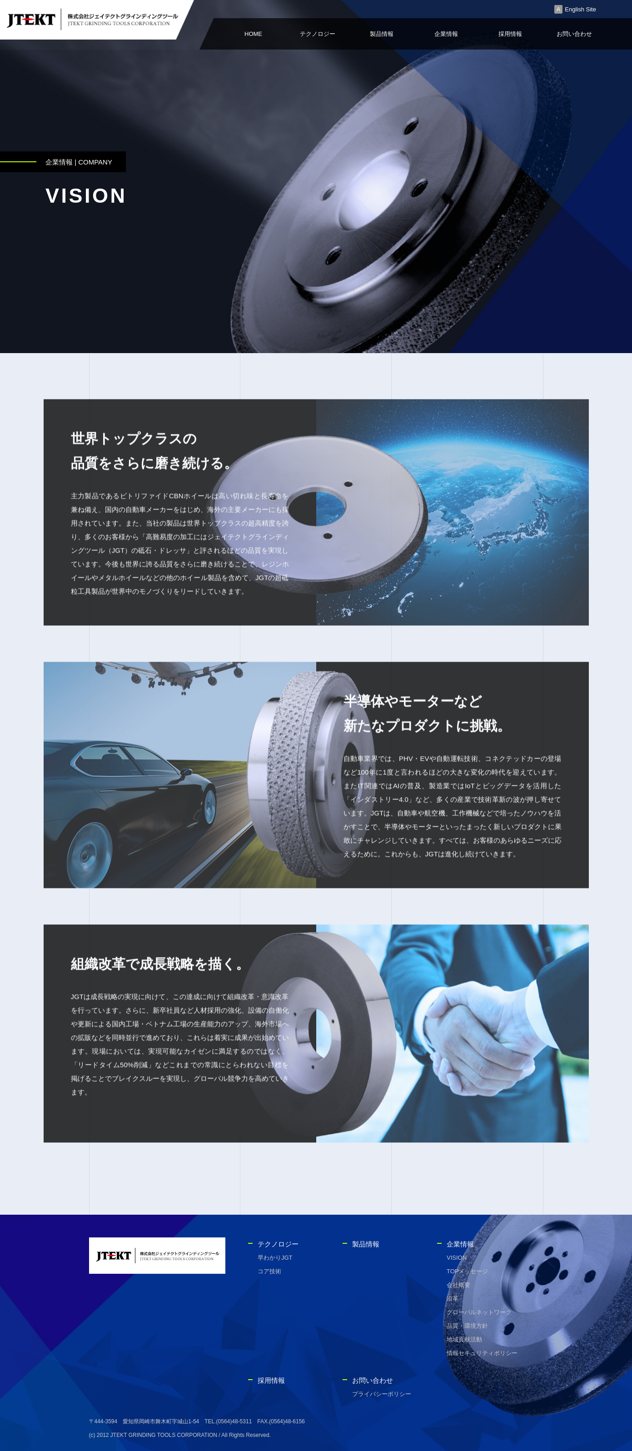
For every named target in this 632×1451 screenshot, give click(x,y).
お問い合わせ (574, 33)
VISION (457, 1257)
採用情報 (510, 33)
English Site (580, 9)
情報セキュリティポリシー (482, 1353)
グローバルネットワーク (479, 1312)
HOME (253, 33)
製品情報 (381, 33)
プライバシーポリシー (381, 1394)
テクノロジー (317, 33)
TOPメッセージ (467, 1271)
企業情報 (446, 33)
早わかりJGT (275, 1257)
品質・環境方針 (467, 1325)
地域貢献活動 (464, 1339)
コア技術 (269, 1271)
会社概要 (458, 1284)
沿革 (452, 1298)
